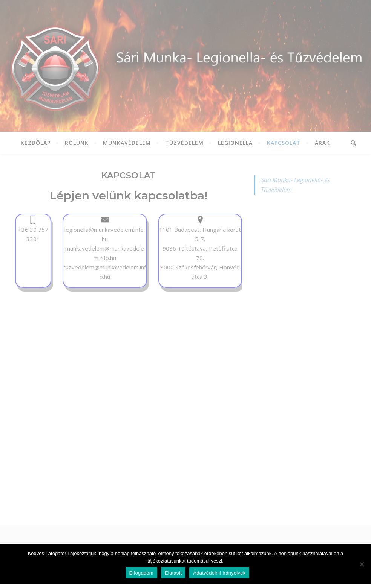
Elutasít (173, 573)
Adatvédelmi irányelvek (219, 573)
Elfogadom (141, 573)
